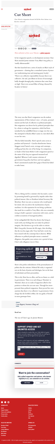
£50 (50, 249)
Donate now (40, 257)
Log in (51, 9)
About (2, 408)
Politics (34, 48)
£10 (42, 249)
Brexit (29, 412)
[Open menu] (2, 9)
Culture (30, 410)
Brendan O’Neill (4, 425)
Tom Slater (3, 427)
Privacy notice (4, 414)
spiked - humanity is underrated (27, 9)
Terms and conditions (6, 412)
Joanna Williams (5, 429)
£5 (37, 249)
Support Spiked (4, 410)
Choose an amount (44, 253)
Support (21, 354)
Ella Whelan (4, 431)
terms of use (28, 440)
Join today (27, 382)
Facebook (2, 402)
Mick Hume (3, 433)
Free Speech (31, 416)
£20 (46, 249)
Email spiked (31, 429)
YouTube (8, 402)
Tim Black (3, 435)
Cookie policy (4, 416)
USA (29, 418)
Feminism (30, 414)
